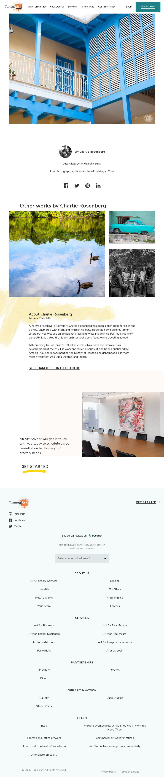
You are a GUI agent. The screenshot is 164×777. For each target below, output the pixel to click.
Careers (115, 606)
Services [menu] (72, 6)
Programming (115, 598)
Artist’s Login (114, 651)
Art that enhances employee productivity (115, 746)
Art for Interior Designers (44, 634)
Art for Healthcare (114, 634)
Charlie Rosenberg (92, 152)
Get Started (148, 6)
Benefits (44, 589)
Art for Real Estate (115, 625)
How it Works (44, 598)
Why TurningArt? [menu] (37, 6)
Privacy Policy (108, 771)
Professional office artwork (44, 738)
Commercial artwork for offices (115, 738)
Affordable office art (44, 755)
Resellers (44, 670)
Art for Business (44, 625)
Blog (44, 726)
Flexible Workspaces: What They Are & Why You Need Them (115, 728)
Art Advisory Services (44, 581)
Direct (44, 678)
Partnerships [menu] (87, 6)
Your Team (44, 606)
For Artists (44, 651)
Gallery (44, 698)
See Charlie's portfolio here (54, 368)
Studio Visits (44, 706)
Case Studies (115, 698)
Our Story (115, 589)
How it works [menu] (57, 6)
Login (129, 6)
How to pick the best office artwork (44, 746)
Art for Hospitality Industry (115, 642)
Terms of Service (129, 771)
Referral (115, 670)
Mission (115, 581)
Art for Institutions (44, 642)
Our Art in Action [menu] (106, 6)
